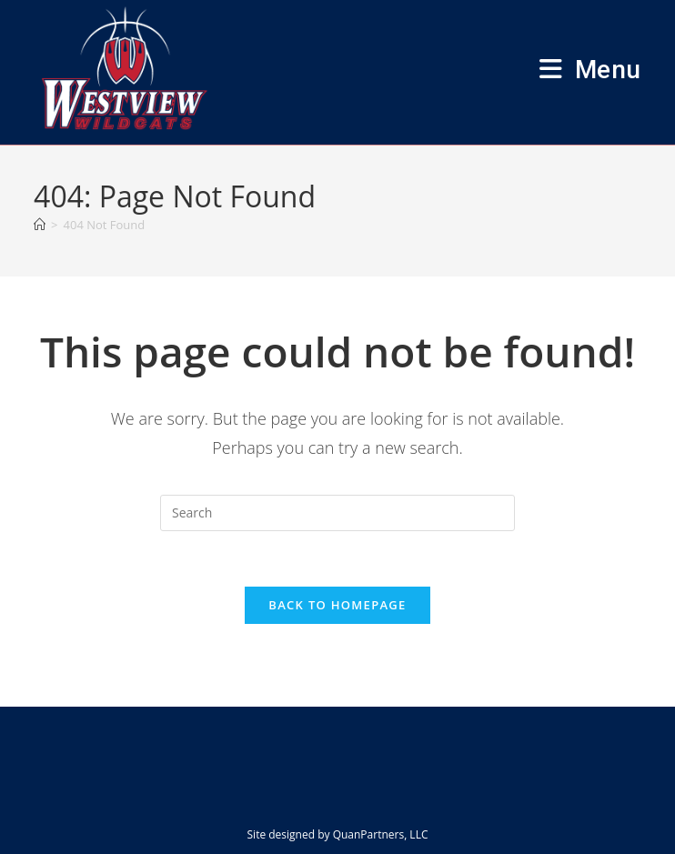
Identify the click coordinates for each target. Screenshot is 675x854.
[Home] (39, 224)
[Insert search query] (337, 513)
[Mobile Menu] (590, 70)
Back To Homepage (337, 605)
